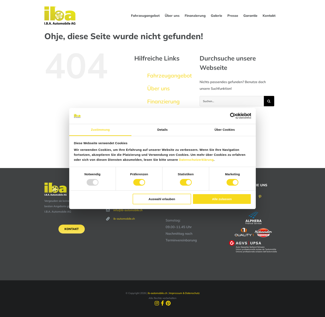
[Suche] (269, 101)
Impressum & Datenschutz (184, 293)
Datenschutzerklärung (196, 159)
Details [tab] (162, 129)
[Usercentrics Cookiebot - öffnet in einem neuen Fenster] (233, 116)
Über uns (158, 88)
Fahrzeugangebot (169, 75)
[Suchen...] (232, 101)
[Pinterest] (260, 196)
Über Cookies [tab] (225, 129)
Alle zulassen (222, 199)
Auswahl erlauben (162, 199)
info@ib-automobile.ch (128, 210)
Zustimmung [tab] (100, 129)
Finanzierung (163, 101)
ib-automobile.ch (124, 218)
